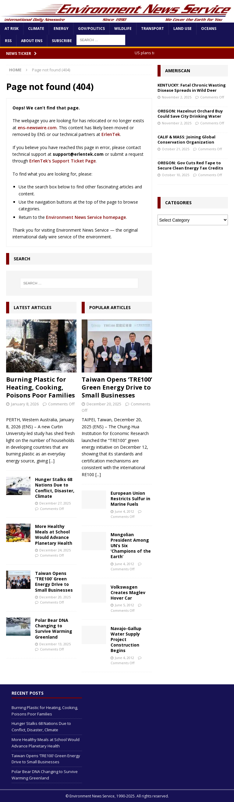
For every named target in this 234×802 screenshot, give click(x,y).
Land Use (182, 28)
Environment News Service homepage (86, 217)
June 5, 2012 (124, 605)
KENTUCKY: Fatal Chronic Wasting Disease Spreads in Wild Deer (192, 87)
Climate (36, 28)
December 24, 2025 (55, 550)
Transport (152, 28)
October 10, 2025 (175, 175)
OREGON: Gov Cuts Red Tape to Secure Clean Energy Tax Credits (190, 165)
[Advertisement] (193, 261)
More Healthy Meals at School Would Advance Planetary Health (53, 534)
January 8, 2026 (25, 404)
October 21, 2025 (175, 149)
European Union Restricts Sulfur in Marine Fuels (130, 498)
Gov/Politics (91, 28)
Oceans (208, 28)
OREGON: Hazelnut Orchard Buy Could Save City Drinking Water (190, 113)
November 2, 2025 (176, 97)
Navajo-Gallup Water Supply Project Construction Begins (126, 640)
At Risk (12, 28)
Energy (61, 28)
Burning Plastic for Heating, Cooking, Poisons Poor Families (40, 387)
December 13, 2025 (55, 644)
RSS (8, 40)
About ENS (31, 40)
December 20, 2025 (55, 597)
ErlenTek (110, 134)
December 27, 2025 (55, 503)
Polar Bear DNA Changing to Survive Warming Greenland (53, 628)
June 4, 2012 (124, 511)
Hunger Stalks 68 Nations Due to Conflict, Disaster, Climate (54, 487)
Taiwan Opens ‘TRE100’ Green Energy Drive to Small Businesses (54, 581)
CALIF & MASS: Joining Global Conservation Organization (186, 139)
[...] (52, 461)
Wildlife (123, 28)
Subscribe (62, 40)
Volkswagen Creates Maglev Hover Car (128, 592)
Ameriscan (177, 70)
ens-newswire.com (37, 127)
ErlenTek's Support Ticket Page (62, 161)
